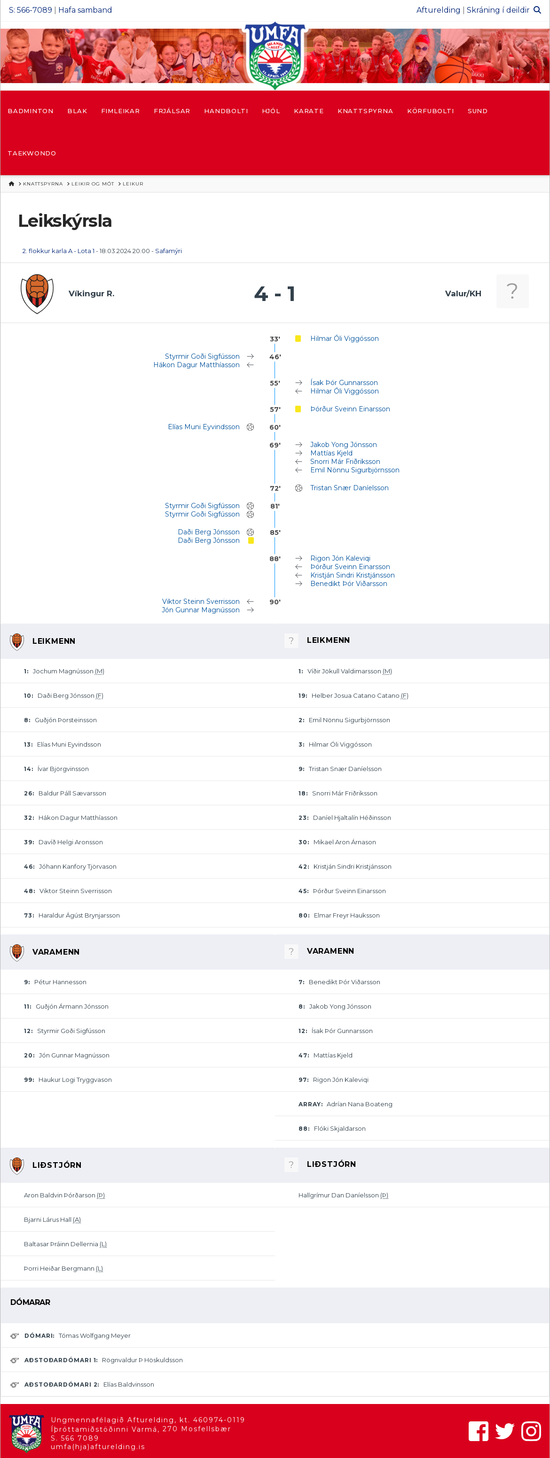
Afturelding (438, 10)
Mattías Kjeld (331, 453)
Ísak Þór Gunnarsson (344, 382)
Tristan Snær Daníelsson (349, 488)
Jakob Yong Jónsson (343, 444)
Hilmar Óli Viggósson (344, 338)
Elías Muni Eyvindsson (204, 427)
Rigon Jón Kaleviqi (340, 558)
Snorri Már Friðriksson (345, 461)
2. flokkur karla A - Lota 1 (58, 251)
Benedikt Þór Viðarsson (348, 583)
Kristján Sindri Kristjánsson (352, 575)
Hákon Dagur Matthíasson (196, 365)
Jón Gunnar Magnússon (201, 610)
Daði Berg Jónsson (209, 532)
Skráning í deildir (498, 10)
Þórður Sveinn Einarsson (350, 409)
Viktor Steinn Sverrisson (201, 601)
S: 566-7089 (30, 10)
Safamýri (168, 251)
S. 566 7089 (75, 1438)
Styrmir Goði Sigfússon (202, 356)
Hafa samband (85, 10)
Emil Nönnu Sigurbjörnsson (355, 470)
